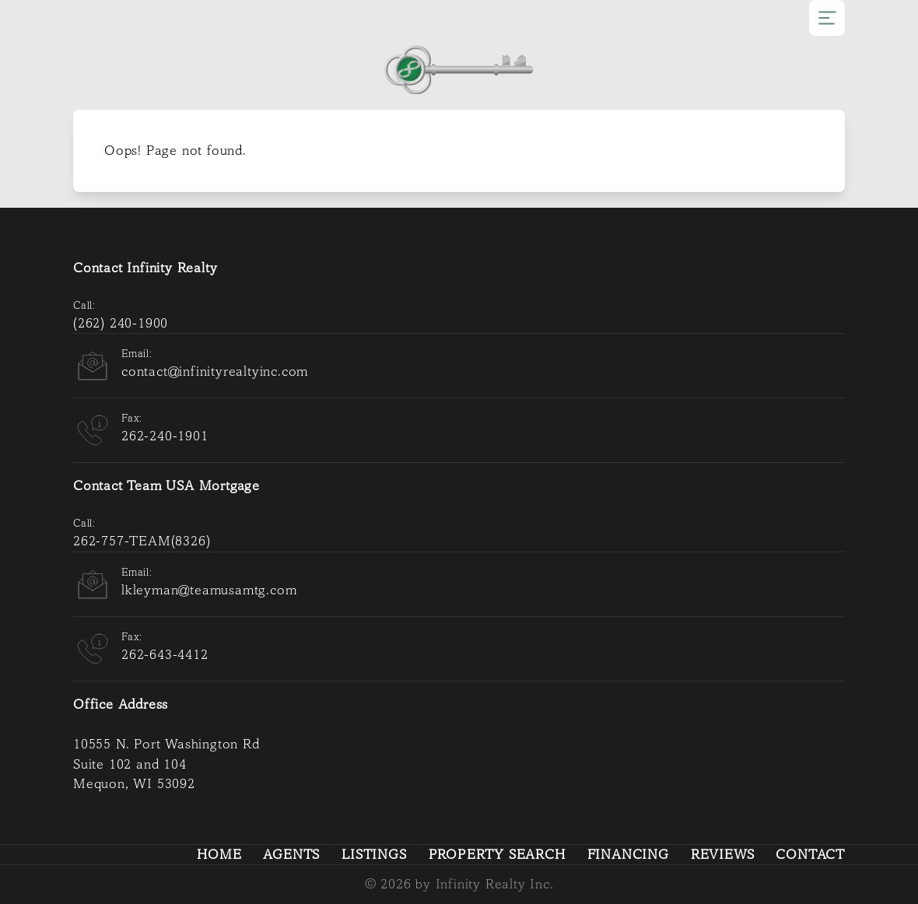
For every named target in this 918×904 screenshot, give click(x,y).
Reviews (723, 854)
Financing (628, 854)
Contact (810, 854)
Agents (291, 854)
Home (219, 854)
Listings (374, 854)
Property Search (497, 854)
